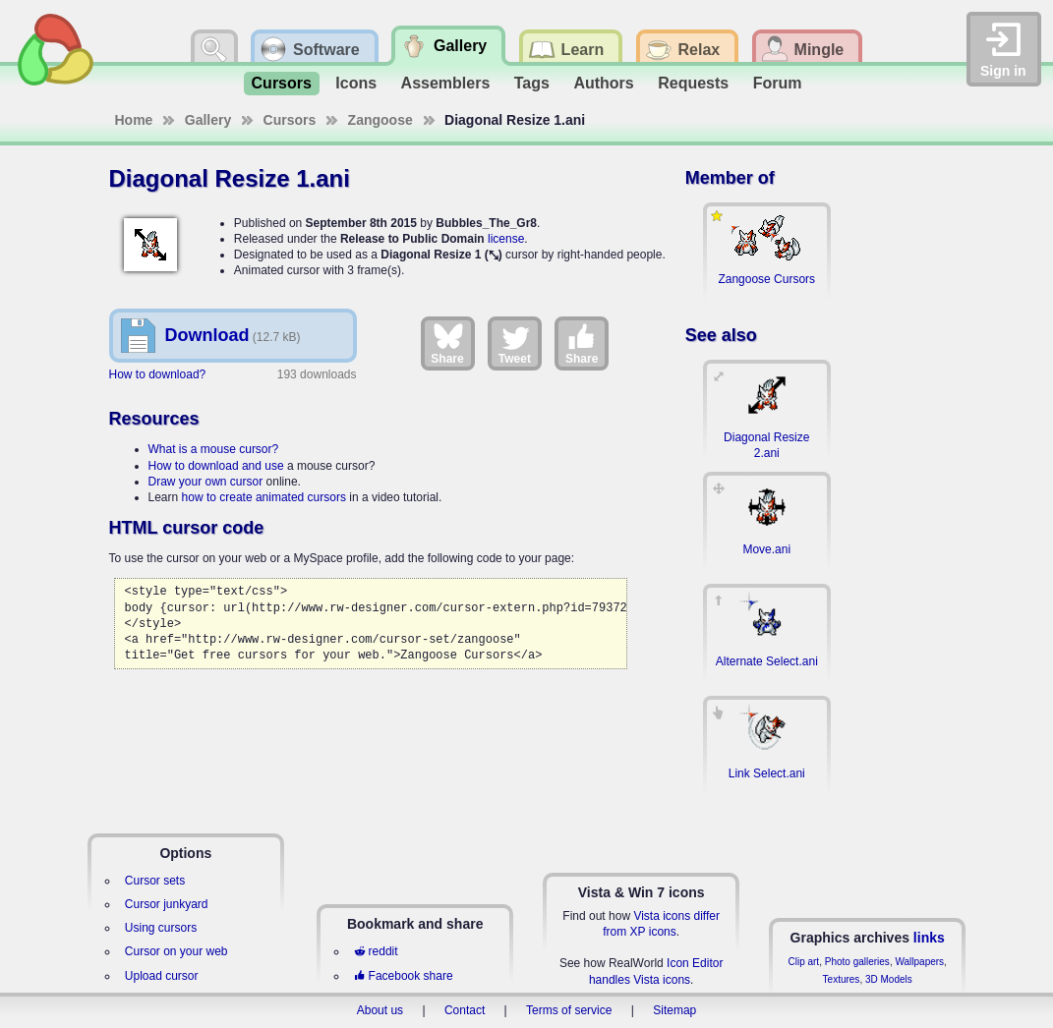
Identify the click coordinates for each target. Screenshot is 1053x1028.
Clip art (803, 961)
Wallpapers (919, 961)
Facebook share (403, 976)
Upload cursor (162, 976)
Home (134, 120)
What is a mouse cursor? (213, 449)
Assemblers (446, 83)
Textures (841, 979)
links (929, 937)
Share (447, 343)
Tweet (514, 343)
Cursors (282, 83)
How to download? (157, 374)
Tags (532, 83)
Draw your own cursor (205, 481)
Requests (693, 83)
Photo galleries (857, 961)
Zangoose (380, 120)
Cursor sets (155, 880)
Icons (356, 83)
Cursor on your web (176, 951)
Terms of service (569, 1010)
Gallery (208, 120)
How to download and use (216, 466)
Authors (603, 83)
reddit (375, 951)
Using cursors (161, 928)
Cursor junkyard (166, 904)
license (506, 239)
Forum (777, 83)
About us (380, 1010)
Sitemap (674, 1010)
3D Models (888, 979)
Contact (464, 1010)
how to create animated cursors (264, 497)
